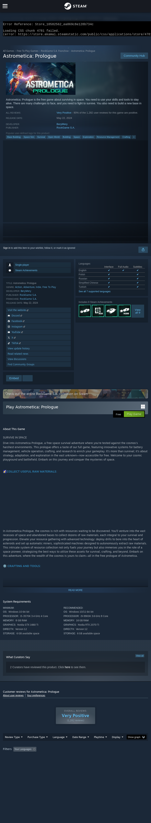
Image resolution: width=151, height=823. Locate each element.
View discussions (17, 361)
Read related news (18, 356)
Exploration (88, 139)
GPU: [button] (47, 762)
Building (66, 139)
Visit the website (18, 312)
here (67, 669)
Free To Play (49, 289)
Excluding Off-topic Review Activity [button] (62, 757)
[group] (75, 760)
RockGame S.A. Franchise (55, 53)
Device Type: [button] (64, 762)
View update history (19, 350)
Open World (54, 139)
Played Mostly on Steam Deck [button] (121, 757)
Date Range (79, 744)
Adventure (29, 289)
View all (140, 658)
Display (116, 744)
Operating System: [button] (13, 762)
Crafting (126, 139)
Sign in (6, 250)
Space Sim (29, 139)
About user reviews (13, 697)
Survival (41, 139)
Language (58, 744)
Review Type (12, 744)
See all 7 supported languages (94, 293)
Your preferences (36, 697)
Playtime (99, 744)
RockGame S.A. (66, 130)
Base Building (13, 139)
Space (77, 139)
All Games (8, 53)
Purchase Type (36, 744)
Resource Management (108, 139)
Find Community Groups (21, 366)
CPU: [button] (34, 762)
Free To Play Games (27, 53)
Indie (38, 289)
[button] (16, 757)
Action (18, 289)
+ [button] (133, 139)
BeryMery (62, 126)
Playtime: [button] (93, 757)
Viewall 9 (138, 313)
